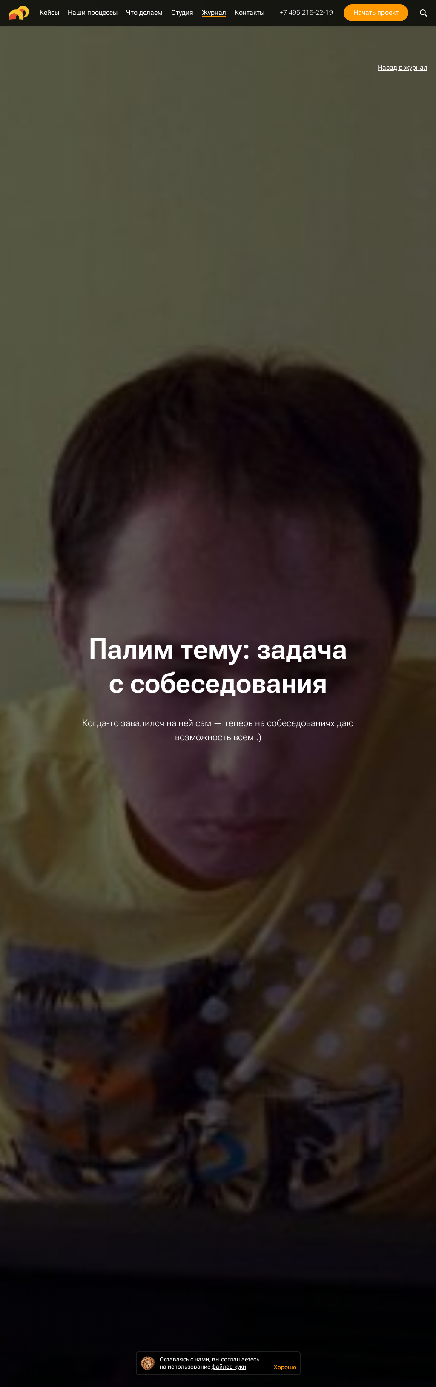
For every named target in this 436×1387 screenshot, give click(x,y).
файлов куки (229, 1366)
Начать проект (376, 13)
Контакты (249, 12)
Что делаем (144, 12)
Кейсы (49, 12)
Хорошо (285, 1367)
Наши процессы (93, 12)
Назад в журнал (402, 67)
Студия (182, 12)
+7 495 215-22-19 (306, 12)
